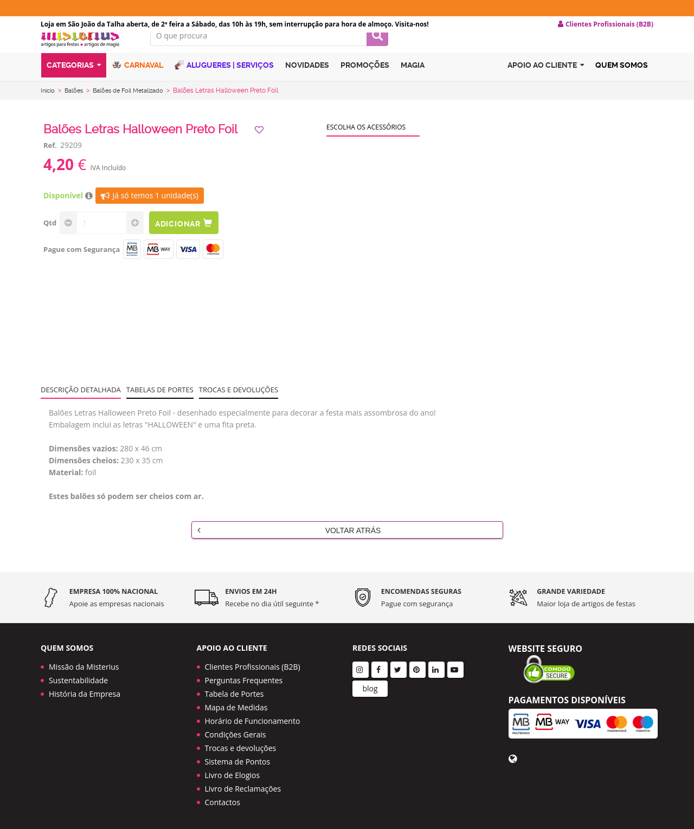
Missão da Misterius (84, 663)
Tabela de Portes (234, 690)
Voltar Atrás (289, 544)
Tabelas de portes (160, 404)
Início (49, 104)
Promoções (364, 83)
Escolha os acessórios (366, 141)
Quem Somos (621, 83)
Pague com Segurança (81, 263)
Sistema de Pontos (238, 758)
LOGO (87, 51)
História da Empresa (84, 690)
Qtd (49, 237)
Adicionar (188, 237)
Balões (77, 104)
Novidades (307, 83)
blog (369, 685)
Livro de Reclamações (243, 785)
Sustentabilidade (78, 677)
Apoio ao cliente (545, 83)
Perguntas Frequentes (244, 677)
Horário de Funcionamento (252, 718)
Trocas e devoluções (238, 404)
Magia (413, 83)
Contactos (222, 799)
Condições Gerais (235, 731)
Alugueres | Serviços (224, 82)
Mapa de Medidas (236, 704)
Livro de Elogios (232, 772)
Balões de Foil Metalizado (136, 104)
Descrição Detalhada (81, 404)
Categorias (74, 83)
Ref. (50, 159)
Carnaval (137, 82)
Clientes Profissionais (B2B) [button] (605, 24)
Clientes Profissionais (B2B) (252, 663)
